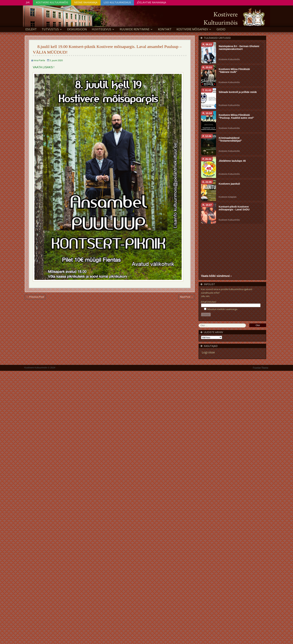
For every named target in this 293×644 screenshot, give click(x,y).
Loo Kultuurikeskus (118, 2)
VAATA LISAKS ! (43, 67)
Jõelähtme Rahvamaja (152, 2)
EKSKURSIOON (77, 29)
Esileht (31, 29)
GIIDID (221, 29)
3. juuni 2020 (56, 60)
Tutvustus (50, 29)
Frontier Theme (260, 367)
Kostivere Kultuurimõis (52, 2)
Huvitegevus (101, 29)
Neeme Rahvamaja (86, 2)
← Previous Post (35, 296)
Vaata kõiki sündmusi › (216, 275)
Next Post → (186, 296)
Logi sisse (208, 352)
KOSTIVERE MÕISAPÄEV (192, 29)
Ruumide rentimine (135, 29)
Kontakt (165, 29)
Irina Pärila (39, 60)
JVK (28, 2)
